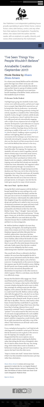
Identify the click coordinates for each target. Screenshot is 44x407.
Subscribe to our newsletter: (16, 2)
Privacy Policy (27, 404)
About (3, 402)
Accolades (38, 402)
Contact (20, 404)
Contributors (14, 402)
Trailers (32, 402)
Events (15, 404)
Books (8, 402)
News (20, 402)
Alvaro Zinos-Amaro (18, 76)
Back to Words (9, 377)
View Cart (40, 4)
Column (26, 402)
